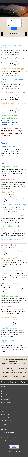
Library (4, 394)
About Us (3, 411)
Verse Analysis (6, 402)
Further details (23, 363)
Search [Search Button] (14, 29)
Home (4, 391)
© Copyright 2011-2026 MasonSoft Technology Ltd (13, 452)
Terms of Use (5, 414)
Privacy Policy (5, 417)
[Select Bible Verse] (14, 25)
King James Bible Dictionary (9, 435)
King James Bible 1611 (7, 432)
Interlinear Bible (6, 397)
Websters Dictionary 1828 (8, 438)
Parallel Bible (5, 399)
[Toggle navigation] (25, 1)
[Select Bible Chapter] (14, 23)
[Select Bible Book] (14, 20)
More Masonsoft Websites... (9, 440)
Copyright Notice (6, 420)
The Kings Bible (5, 429)
